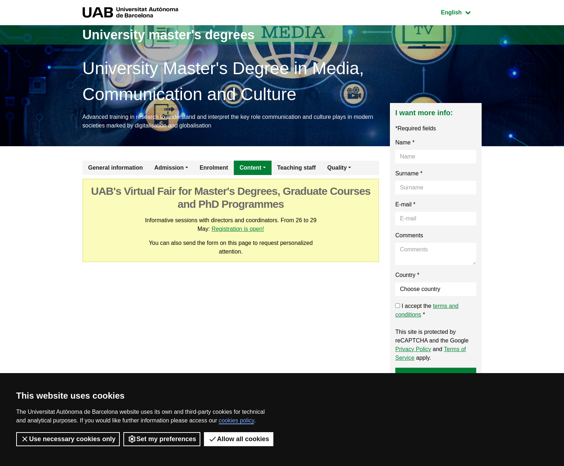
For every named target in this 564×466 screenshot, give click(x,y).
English (461, 11)
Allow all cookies (238, 439)
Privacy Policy (413, 349)
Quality (337, 168)
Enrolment (214, 168)
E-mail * (405, 204)
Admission (169, 168)
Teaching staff (296, 168)
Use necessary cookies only (68, 439)
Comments (409, 235)
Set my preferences (162, 439)
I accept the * (427, 310)
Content (250, 168)
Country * (407, 275)
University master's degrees (168, 34)
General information (115, 168)
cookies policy (236, 420)
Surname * (409, 173)
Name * (404, 142)
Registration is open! (238, 229)
